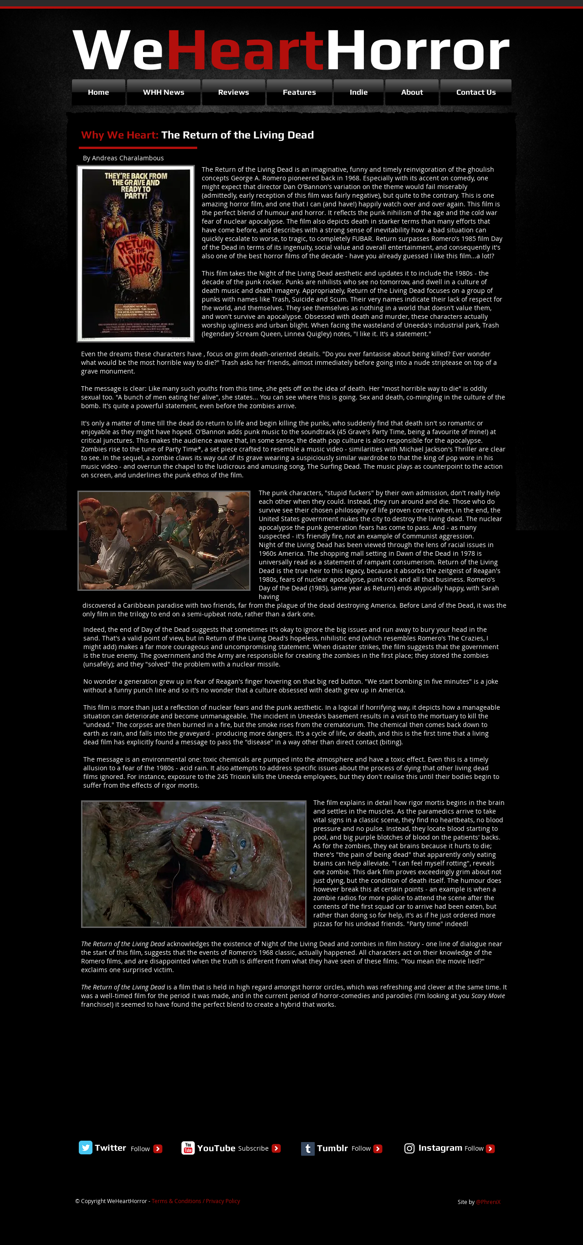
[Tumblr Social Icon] (308, 1149)
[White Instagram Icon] (409, 1148)
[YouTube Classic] (188, 1148)
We (291, 47)
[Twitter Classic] (85, 1147)
